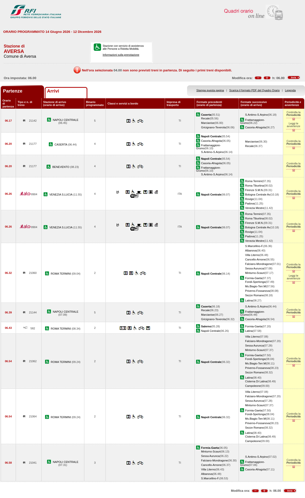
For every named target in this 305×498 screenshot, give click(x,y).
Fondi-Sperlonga (255, 281)
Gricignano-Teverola (213, 127)
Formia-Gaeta (253, 278)
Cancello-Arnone (255, 259)
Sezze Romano (254, 295)
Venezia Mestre (254, 207)
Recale (205, 118)
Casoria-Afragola (255, 127)
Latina (249, 300)
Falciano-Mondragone (258, 263)
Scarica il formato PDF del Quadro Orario (254, 90)
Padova (249, 203)
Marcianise (207, 122)
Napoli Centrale (210, 330)
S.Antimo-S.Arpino (256, 114)
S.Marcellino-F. (254, 246)
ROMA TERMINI (61, 273)
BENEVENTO (61, 166)
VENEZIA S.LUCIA (61, 194)
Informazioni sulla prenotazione (121, 54)
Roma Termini (253, 181)
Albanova (250, 250)
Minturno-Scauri (254, 272)
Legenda (290, 90)
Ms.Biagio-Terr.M (255, 286)
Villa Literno (252, 254)
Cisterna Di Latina (256, 381)
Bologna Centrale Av (257, 194)
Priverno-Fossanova (257, 290)
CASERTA (61, 144)
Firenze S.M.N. (254, 190)
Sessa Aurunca (254, 268)
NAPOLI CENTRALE (65, 119)
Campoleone (253, 385)
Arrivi (53, 91)
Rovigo (249, 199)
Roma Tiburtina (254, 185)
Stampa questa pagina (210, 90)
